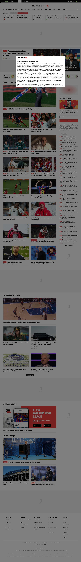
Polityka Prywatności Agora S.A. (33, 81)
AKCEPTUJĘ (59, 84)
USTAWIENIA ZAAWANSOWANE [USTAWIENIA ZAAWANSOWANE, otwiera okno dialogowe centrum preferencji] (26, 84)
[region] (40, 71)
